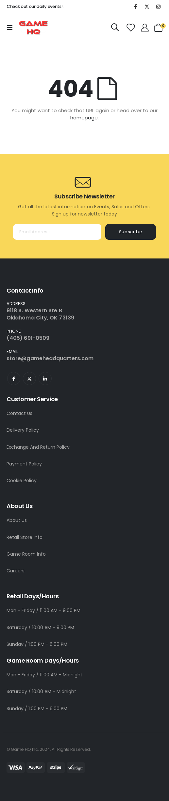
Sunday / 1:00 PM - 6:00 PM (37, 644)
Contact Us (19, 413)
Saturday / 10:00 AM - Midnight (41, 691)
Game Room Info (26, 554)
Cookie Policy (22, 480)
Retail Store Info (24, 537)
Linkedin (45, 378)
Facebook (13, 378)
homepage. (84, 117)
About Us (17, 520)
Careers (16, 570)
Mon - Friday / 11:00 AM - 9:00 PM (43, 610)
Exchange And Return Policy (38, 447)
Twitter (29, 378)
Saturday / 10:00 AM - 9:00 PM (40, 627)
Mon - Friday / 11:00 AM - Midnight (44, 674)
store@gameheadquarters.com (50, 358)
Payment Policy (24, 464)
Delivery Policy (23, 430)
